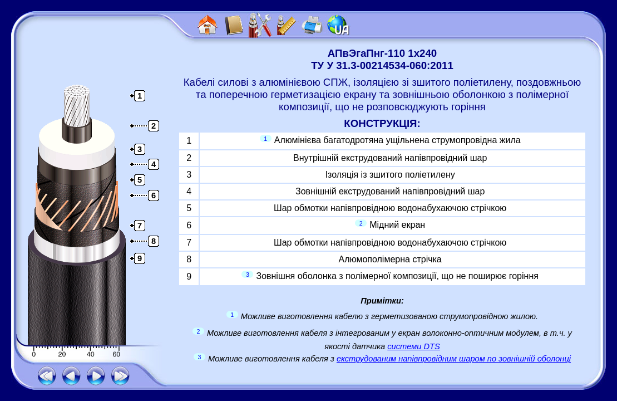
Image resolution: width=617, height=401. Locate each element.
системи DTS (413, 346)
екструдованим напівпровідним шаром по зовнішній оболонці (454, 358)
